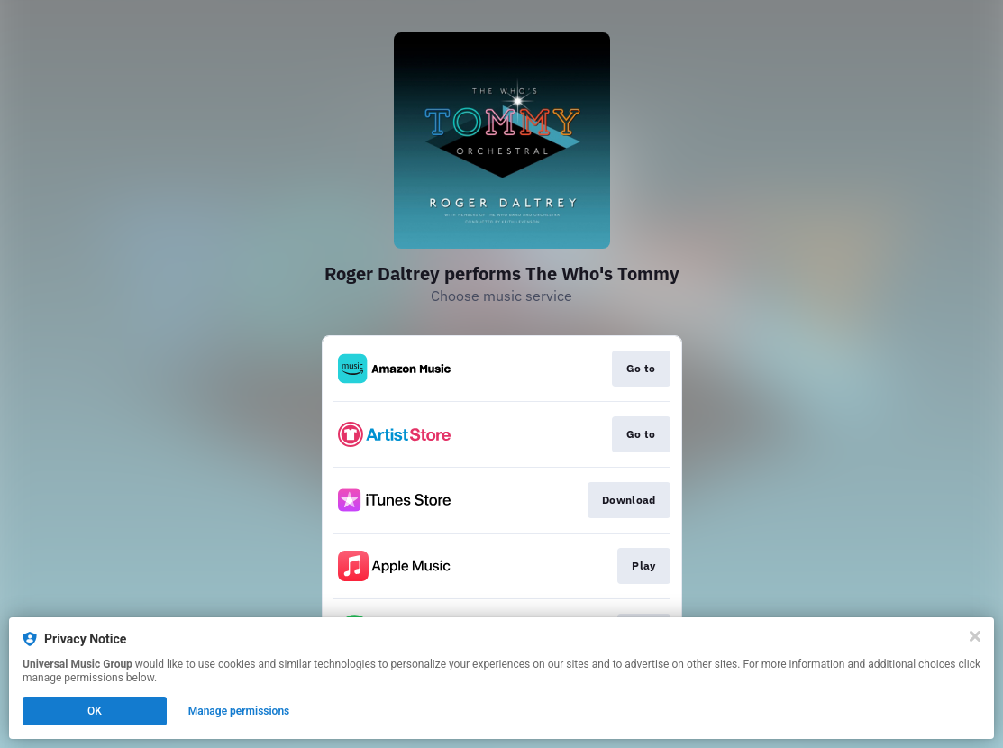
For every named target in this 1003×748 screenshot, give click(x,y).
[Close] (975, 636)
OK (94, 711)
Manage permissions (239, 711)
